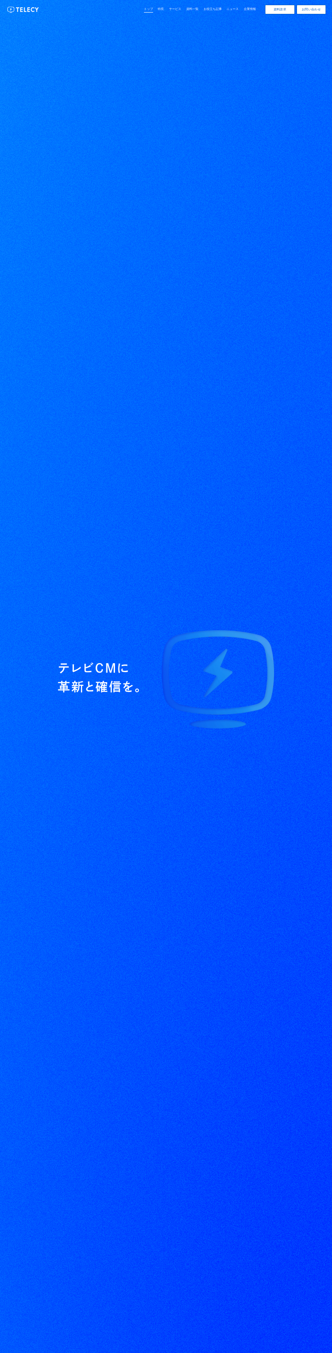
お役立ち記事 (213, 9)
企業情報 (250, 9)
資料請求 (280, 9)
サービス (175, 9)
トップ (148, 9)
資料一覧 (192, 9)
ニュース (233, 9)
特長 (161, 9)
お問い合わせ (311, 9)
